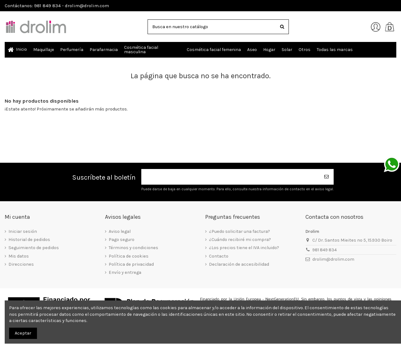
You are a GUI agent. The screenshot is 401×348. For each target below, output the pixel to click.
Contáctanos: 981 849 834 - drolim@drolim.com (57, 5)
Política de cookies (128, 256)
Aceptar (23, 333)
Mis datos (18, 256)
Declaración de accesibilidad (239, 264)
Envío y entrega (125, 272)
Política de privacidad (131, 264)
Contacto (218, 256)
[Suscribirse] (327, 177)
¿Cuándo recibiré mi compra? (240, 239)
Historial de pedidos (29, 239)
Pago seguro (121, 239)
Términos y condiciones (133, 247)
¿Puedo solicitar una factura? (239, 231)
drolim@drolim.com (333, 259)
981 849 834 (324, 250)
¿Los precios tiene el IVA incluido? (244, 247)
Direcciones (21, 264)
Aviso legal (120, 231)
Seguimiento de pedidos (33, 247)
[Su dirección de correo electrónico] (230, 177)
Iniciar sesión (22, 231)
